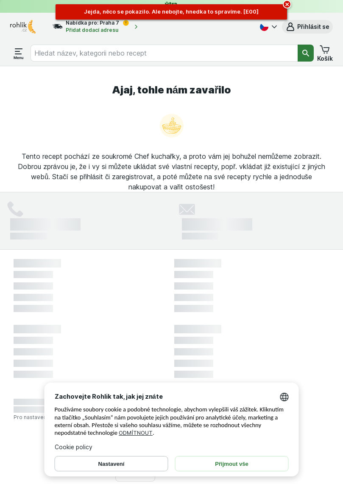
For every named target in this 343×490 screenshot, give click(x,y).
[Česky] (268, 26)
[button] (307, 27)
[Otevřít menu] (18, 53)
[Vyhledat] (306, 53)
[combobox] (164, 53)
